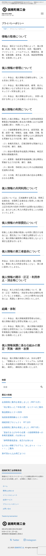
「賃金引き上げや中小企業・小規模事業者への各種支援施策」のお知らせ (22, 433)
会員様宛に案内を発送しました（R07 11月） (22, 402)
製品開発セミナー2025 (12, 412)
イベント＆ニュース (10, 495)
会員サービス (7, 500)
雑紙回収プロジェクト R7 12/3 (16, 422)
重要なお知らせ (8, 491)
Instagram (30, 540)
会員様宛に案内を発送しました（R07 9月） (21, 427)
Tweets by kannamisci (9, 516)
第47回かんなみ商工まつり (14, 453)
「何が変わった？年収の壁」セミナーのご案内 (22, 407)
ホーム (5, 486)
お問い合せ (7, 509)
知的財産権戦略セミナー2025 (15, 417)
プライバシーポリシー (11, 504)
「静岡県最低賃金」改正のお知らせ (17, 440)
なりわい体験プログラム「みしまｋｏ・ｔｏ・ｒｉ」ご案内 (22, 446)
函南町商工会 (19, 547)
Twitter (14, 540)
